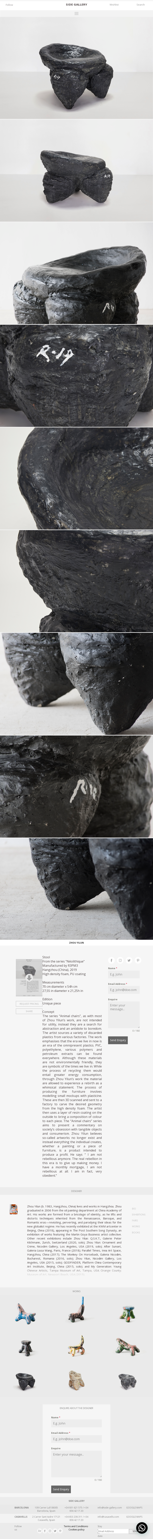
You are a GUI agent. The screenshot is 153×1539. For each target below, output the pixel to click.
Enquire (112, 999)
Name (112, 968)
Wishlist (114, 4)
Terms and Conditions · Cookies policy (76, 1528)
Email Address (117, 984)
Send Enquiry (118, 1040)
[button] (142, 1528)
